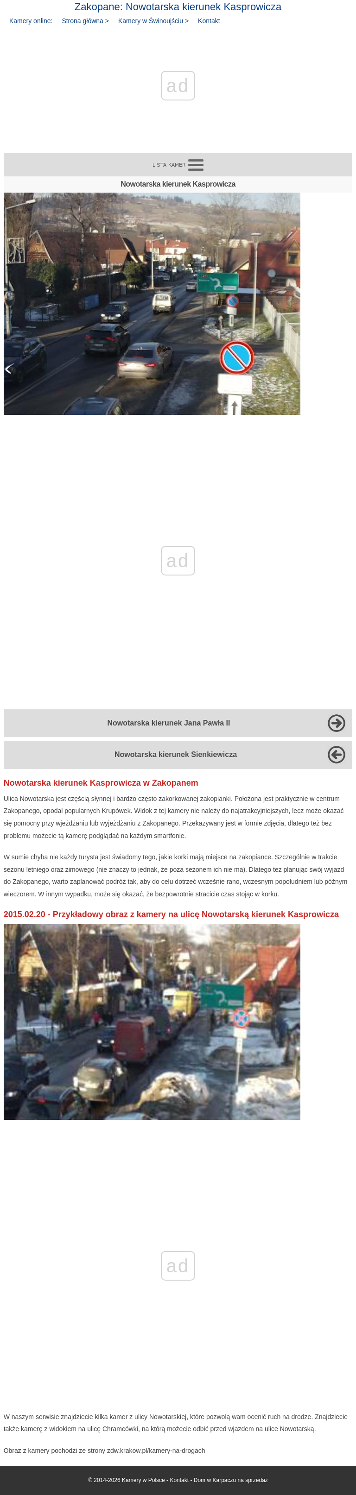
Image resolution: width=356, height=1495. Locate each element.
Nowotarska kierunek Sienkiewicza (175, 754)
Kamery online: (30, 21)
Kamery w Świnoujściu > (153, 21)
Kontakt (209, 21)
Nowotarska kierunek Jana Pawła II (168, 723)
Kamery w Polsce (143, 1480)
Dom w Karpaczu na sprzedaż (231, 1480)
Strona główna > (85, 21)
